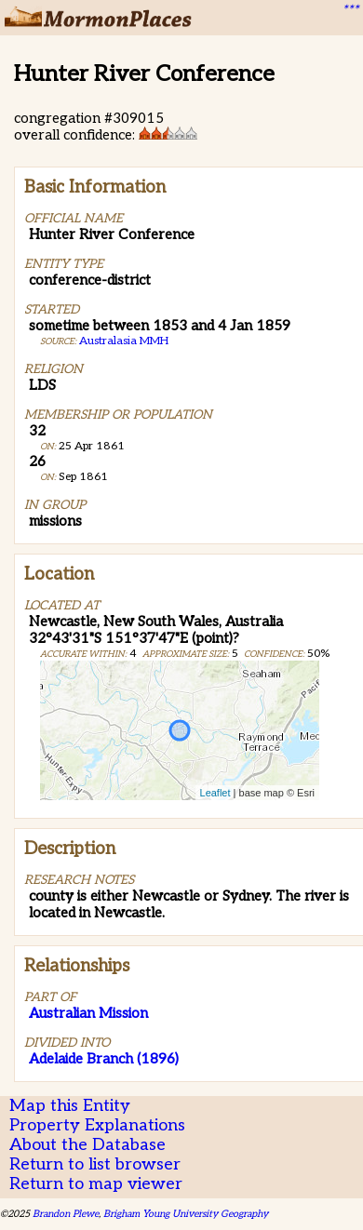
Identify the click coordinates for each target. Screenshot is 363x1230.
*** (350, 10)
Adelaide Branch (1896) (104, 1058)
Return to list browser (95, 1164)
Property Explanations (97, 1125)
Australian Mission (88, 1013)
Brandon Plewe (66, 1214)
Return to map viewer (95, 1184)
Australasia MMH (123, 341)
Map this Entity (69, 1106)
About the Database (87, 1145)
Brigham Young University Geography (185, 1214)
